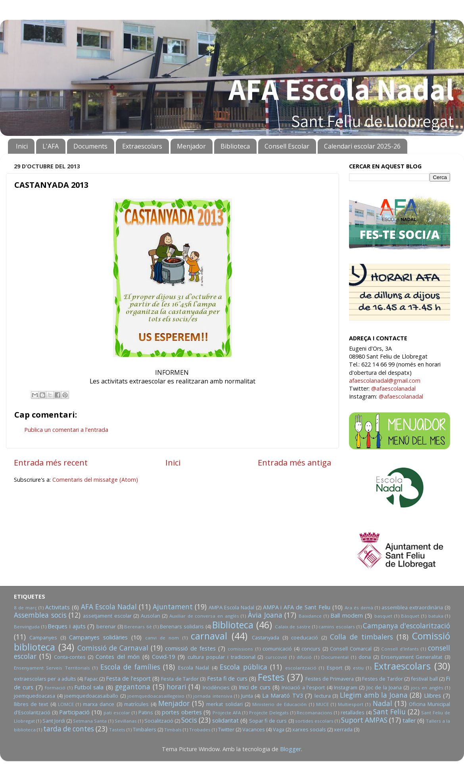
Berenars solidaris (182, 626)
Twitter (226, 729)
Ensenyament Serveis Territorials (52, 668)
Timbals (173, 730)
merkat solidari (224, 704)
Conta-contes (70, 656)
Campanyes (43, 637)
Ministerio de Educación (279, 704)
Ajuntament (173, 606)
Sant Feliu (389, 711)
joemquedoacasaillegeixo (155, 696)
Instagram (345, 687)
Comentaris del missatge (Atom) (95, 479)
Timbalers (144, 729)
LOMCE (66, 704)
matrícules (136, 704)
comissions (240, 649)
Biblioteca (235, 146)
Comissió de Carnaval (112, 648)
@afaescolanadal (393, 388)
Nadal (382, 703)
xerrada (343, 729)
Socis (189, 720)
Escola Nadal (193, 667)
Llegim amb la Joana (374, 695)
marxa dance (98, 704)
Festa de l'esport (128, 678)
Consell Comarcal (351, 648)
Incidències (216, 687)
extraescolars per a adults (45, 678)
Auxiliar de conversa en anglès (204, 616)
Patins (145, 712)
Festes (271, 677)
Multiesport (350, 704)
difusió (304, 657)
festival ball (424, 678)
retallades (352, 712)
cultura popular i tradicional (221, 656)
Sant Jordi (53, 720)
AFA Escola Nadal (109, 606)
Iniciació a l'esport (303, 687)
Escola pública (243, 667)
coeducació (304, 637)
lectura (322, 695)
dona (365, 656)
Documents (90, 146)
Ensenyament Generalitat (412, 656)
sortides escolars (314, 721)
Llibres (432, 695)
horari (176, 686)
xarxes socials (309, 729)
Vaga (278, 729)
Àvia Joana (265, 615)
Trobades (200, 730)
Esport (334, 667)
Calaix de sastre (293, 627)
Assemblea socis (40, 615)
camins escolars (336, 627)
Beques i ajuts (66, 626)
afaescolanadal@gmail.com (384, 380)
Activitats (57, 607)
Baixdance (310, 616)
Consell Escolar (287, 146)
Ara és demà (359, 608)
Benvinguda (27, 627)
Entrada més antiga (294, 462)
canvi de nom (162, 638)
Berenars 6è (138, 627)
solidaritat (225, 720)
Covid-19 (163, 656)
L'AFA (50, 146)
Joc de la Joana (384, 687)
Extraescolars (142, 146)
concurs (310, 648)
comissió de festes (190, 648)
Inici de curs (254, 687)
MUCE (322, 704)
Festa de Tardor (180, 678)
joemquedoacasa (34, 695)
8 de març (25, 608)
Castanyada (265, 637)
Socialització (158, 720)
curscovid (276, 657)
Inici (22, 146)
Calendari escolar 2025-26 (362, 146)
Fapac (91, 678)
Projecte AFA (227, 713)
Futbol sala (89, 687)
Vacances (253, 729)
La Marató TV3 (282, 695)
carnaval (209, 636)
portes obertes (182, 712)
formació (55, 688)
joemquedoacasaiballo (91, 695)
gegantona (132, 686)
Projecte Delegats (269, 713)
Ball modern (346, 615)
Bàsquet (410, 616)
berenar (106, 626)
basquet (383, 616)
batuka (435, 616)
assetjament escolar (107, 615)
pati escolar (117, 713)
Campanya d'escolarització (406, 625)
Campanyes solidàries (98, 637)
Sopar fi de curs (268, 720)
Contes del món (118, 656)
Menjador (191, 146)
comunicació (277, 648)
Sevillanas (126, 721)
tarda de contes (68, 728)
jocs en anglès (427, 688)
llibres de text (31, 704)
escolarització (300, 668)
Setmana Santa (90, 721)
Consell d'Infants (400, 649)
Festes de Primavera (329, 678)
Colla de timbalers (361, 636)
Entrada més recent (51, 462)
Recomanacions (314, 713)
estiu (358, 668)
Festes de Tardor (382, 678)
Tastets (117, 730)
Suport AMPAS (364, 720)
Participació (74, 712)
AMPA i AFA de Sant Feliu (297, 607)
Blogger (290, 749)
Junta (247, 695)
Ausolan (150, 615)
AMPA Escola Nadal (231, 607)
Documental (335, 657)
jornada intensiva (212, 696)
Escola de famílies (130, 667)
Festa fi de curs (227, 678)
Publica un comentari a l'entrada (66, 429)
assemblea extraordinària (412, 607)
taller (409, 720)
